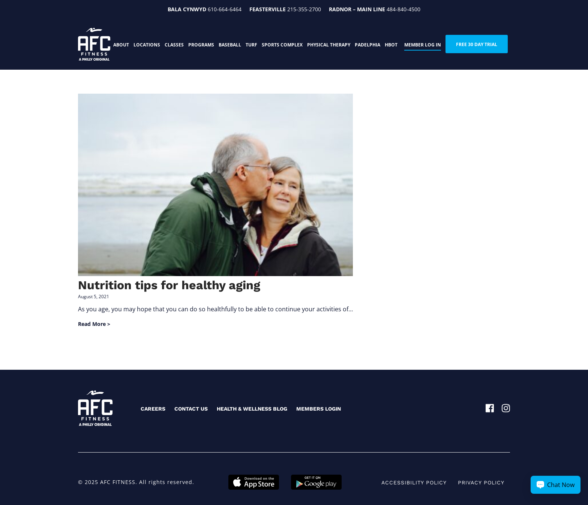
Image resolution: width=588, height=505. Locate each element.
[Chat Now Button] (555, 485)
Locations (147, 45)
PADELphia (367, 45)
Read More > (94, 323)
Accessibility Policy (414, 483)
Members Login (318, 409)
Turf (251, 45)
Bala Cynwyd (187, 9)
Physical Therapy (328, 45)
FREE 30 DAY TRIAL (476, 44)
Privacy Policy (481, 483)
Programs (201, 45)
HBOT (391, 45)
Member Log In (422, 45)
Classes (174, 45)
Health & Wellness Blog (252, 409)
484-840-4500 (403, 9)
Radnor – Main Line (357, 9)
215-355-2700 (304, 9)
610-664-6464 (225, 9)
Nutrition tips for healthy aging (169, 285)
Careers (153, 409)
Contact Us (191, 409)
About (121, 45)
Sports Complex (282, 45)
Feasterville (267, 9)
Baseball (230, 45)
